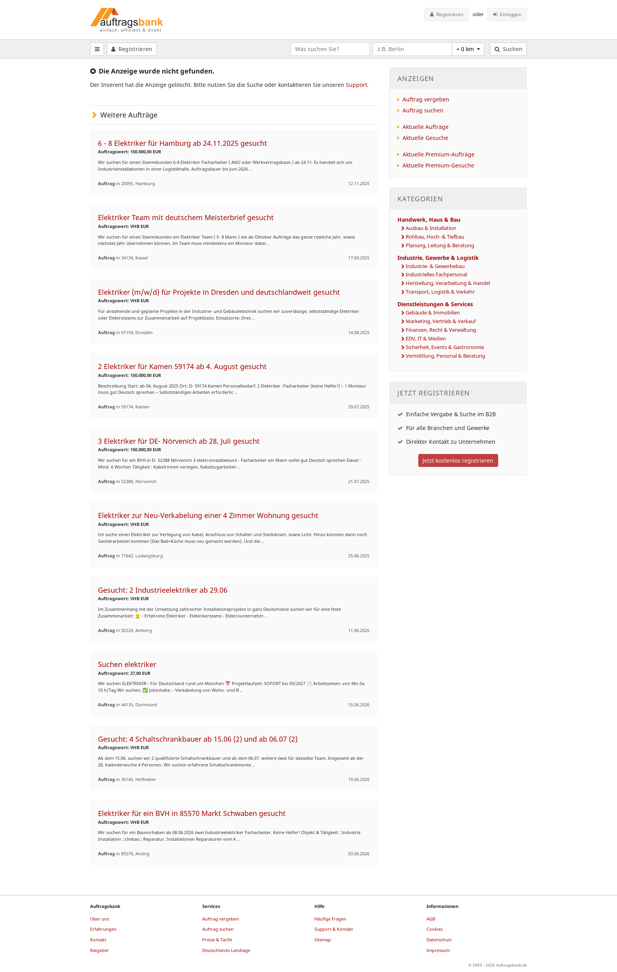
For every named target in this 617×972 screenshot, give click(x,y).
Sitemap (322, 940)
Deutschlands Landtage (226, 950)
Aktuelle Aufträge (426, 126)
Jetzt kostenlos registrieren (458, 460)
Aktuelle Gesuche (425, 137)
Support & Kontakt (333, 929)
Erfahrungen (103, 929)
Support (356, 84)
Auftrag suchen (423, 110)
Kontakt (98, 940)
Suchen (509, 49)
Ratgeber (99, 950)
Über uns (99, 919)
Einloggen (507, 14)
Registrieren (446, 14)
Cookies (435, 929)
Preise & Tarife (217, 940)
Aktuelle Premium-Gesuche (438, 165)
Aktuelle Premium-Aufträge (439, 154)
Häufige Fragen (330, 919)
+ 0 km (465, 49)
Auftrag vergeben (426, 99)
